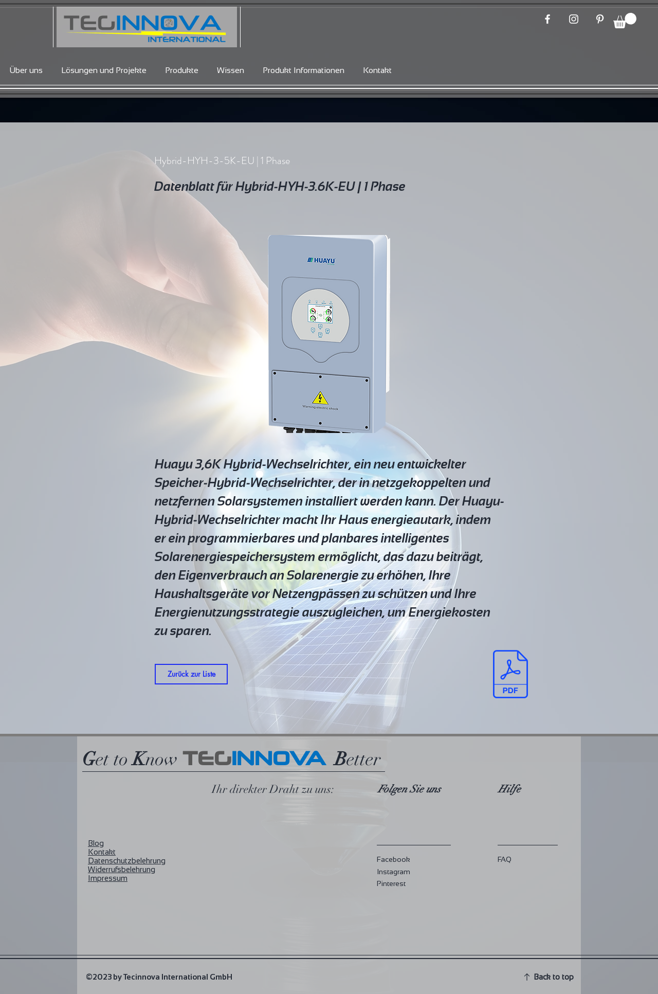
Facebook (393, 859)
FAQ (504, 859)
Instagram (393, 872)
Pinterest (391, 883)
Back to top (554, 976)
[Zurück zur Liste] (191, 674)
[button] (624, 20)
